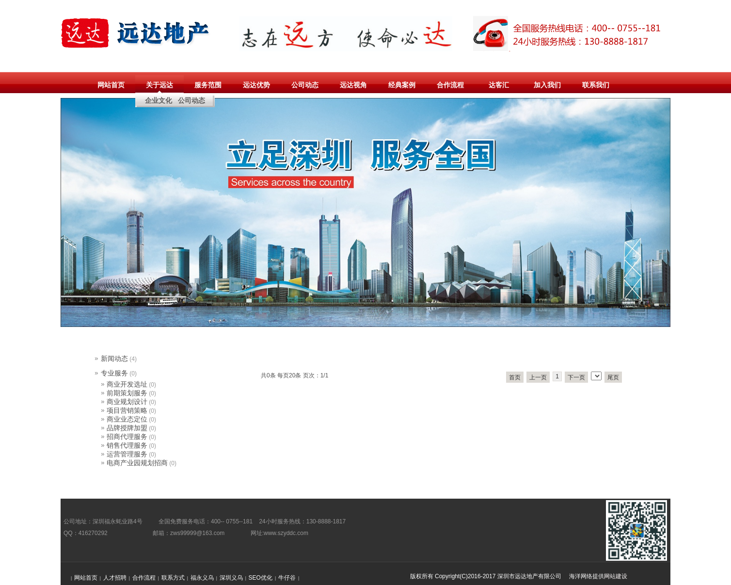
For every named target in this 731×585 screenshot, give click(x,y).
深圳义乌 (231, 577)
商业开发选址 (127, 384)
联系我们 (595, 85)
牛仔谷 (287, 577)
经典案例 (401, 85)
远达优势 (256, 85)
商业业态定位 (127, 419)
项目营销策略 (127, 410)
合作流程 (450, 85)
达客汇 (499, 85)
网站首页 (111, 85)
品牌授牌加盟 (127, 428)
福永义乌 (202, 577)
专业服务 (114, 373)
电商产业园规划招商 (137, 463)
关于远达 (159, 85)
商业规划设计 (127, 402)
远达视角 (353, 85)
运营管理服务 (127, 454)
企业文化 (158, 100)
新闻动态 (114, 358)
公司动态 (304, 85)
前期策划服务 (127, 393)
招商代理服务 (127, 436)
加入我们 (547, 85)
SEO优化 (260, 577)
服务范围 (208, 85)
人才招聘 (115, 577)
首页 (515, 377)
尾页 (613, 377)
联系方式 (173, 577)
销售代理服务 (127, 445)
